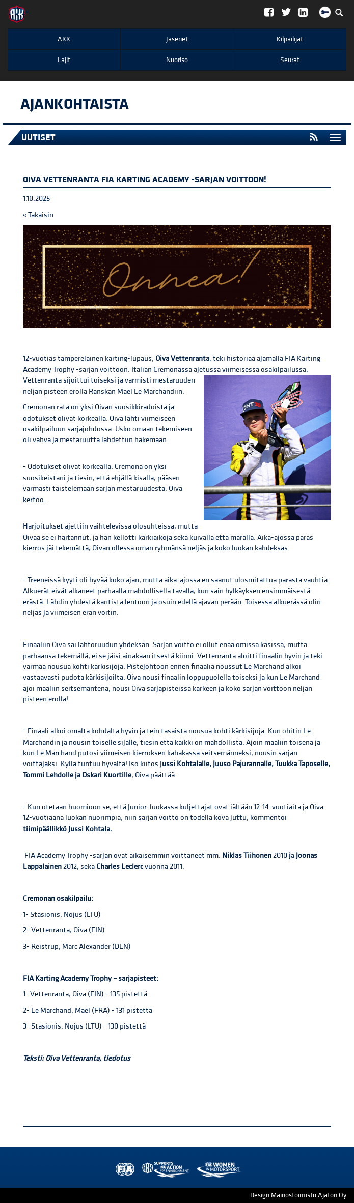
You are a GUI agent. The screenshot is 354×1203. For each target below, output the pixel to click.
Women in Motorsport (163, 1170)
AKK (64, 39)
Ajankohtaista (74, 104)
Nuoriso (177, 60)
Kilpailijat (290, 39)
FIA (123, 1170)
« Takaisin (38, 215)
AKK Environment (143, 1170)
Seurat (289, 60)
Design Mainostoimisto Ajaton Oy (298, 1195)
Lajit (64, 60)
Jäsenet (177, 39)
